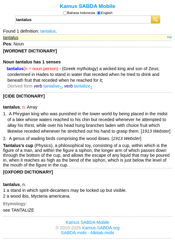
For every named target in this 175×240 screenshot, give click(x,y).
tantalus (47, 31)
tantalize (83, 86)
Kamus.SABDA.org (100, 227)
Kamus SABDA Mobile (87, 6)
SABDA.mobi (73, 232)
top (169, 37)
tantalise (53, 86)
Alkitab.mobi (102, 232)
